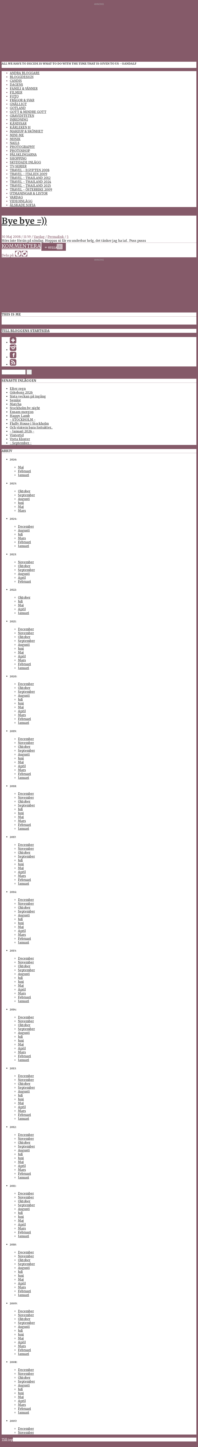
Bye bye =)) (24, 221)
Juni (21, 503)
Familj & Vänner (24, 89)
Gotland (18, 108)
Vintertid (17, 435)
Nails (14, 143)
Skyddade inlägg (25, 162)
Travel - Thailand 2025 (30, 186)
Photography (22, 147)
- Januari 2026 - (22, 431)
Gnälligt (18, 104)
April (22, 578)
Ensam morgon (21, 412)
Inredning (19, 120)
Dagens (16, 85)
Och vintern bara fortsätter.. (31, 427)
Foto (14, 96)
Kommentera (21, 246)
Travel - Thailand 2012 (30, 178)
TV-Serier (18, 166)
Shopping (18, 158)
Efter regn (18, 389)
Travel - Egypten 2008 (29, 170)
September (26, 495)
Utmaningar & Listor (29, 193)
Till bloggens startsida (26, 331)
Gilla (52, 247)
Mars (22, 511)
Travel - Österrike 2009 (31, 190)
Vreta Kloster (20, 439)
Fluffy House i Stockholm (29, 424)
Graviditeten (22, 116)
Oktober (24, 491)
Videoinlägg (21, 201)
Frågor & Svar (22, 100)
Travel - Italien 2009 (28, 174)
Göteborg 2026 (21, 392)
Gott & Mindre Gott (28, 112)
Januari (23, 475)
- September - (21, 443)
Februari (24, 471)
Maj (21, 467)
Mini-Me (17, 135)
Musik (15, 139)
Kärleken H (20, 127)
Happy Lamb (20, 416)
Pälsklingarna (23, 155)
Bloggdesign (21, 77)
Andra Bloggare (25, 73)
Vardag (16, 197)
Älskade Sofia (22, 205)
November (26, 562)
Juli (20, 534)
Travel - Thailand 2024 (30, 182)
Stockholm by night (25, 408)
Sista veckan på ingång (28, 396)
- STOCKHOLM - (22, 420)
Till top (7, 1439)
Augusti (24, 499)
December (26, 527)
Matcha (15, 404)
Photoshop (20, 151)
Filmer (16, 92)
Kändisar (18, 123)
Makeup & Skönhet (26, 131)
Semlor (15, 400)
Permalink (56, 237)
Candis (16, 81)
